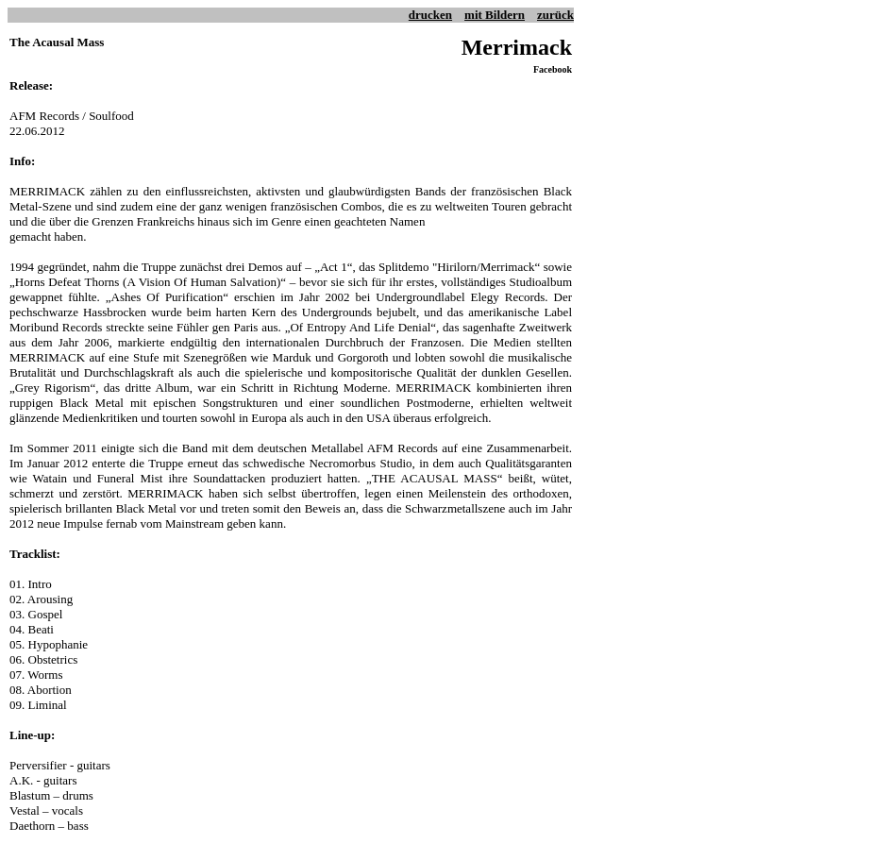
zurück (555, 15)
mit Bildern (494, 15)
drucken (430, 15)
